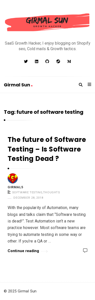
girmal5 (15, 187)
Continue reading (28, 250)
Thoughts (51, 192)
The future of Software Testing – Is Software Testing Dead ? (47, 149)
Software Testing (27, 192)
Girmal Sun (18, 85)
